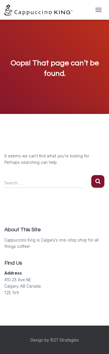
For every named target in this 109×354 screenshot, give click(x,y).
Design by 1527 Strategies (55, 340)
